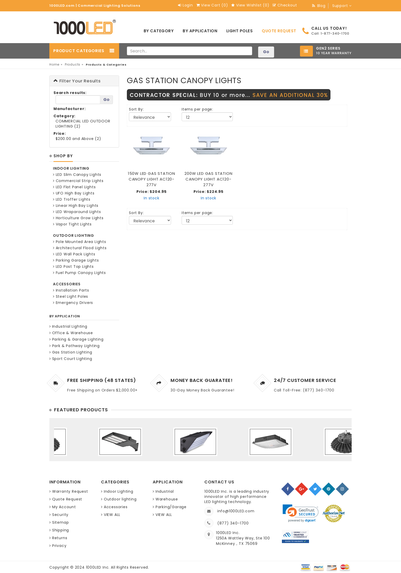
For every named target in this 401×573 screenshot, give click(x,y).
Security (60, 514)
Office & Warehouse (71, 332)
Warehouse (167, 499)
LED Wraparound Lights (77, 211)
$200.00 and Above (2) (78, 138)
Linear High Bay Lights (75, 205)
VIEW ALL (112, 514)
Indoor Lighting (118, 491)
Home (54, 64)
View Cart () (212, 5)
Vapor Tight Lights (72, 224)
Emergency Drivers (73, 302)
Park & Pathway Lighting (74, 345)
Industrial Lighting (68, 326)
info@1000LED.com (236, 511)
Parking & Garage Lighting (76, 339)
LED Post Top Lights (73, 266)
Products (72, 64)
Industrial (165, 491)
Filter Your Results (77, 80)
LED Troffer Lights (71, 199)
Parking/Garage (171, 506)
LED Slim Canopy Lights (77, 174)
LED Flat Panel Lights (74, 187)
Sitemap (60, 522)
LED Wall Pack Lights (74, 254)
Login (185, 5)
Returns (59, 537)
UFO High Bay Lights (74, 193)
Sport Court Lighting (70, 358)
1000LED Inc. (98, 567)
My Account (64, 506)
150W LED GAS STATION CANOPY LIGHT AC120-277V (151, 179)
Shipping (60, 530)
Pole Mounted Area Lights (79, 241)
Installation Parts (71, 290)
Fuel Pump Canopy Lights (79, 272)
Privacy (59, 545)
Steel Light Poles (70, 296)
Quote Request (67, 499)
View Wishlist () (250, 5)
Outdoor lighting (120, 499)
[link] (300, 513)
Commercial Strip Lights (78, 180)
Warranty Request (70, 491)
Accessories (116, 506)
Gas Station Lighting (70, 352)
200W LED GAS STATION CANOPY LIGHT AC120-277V (208, 179)
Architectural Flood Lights (79, 247)
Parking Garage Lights (76, 260)
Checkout (285, 5)
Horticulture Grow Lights (78, 218)
